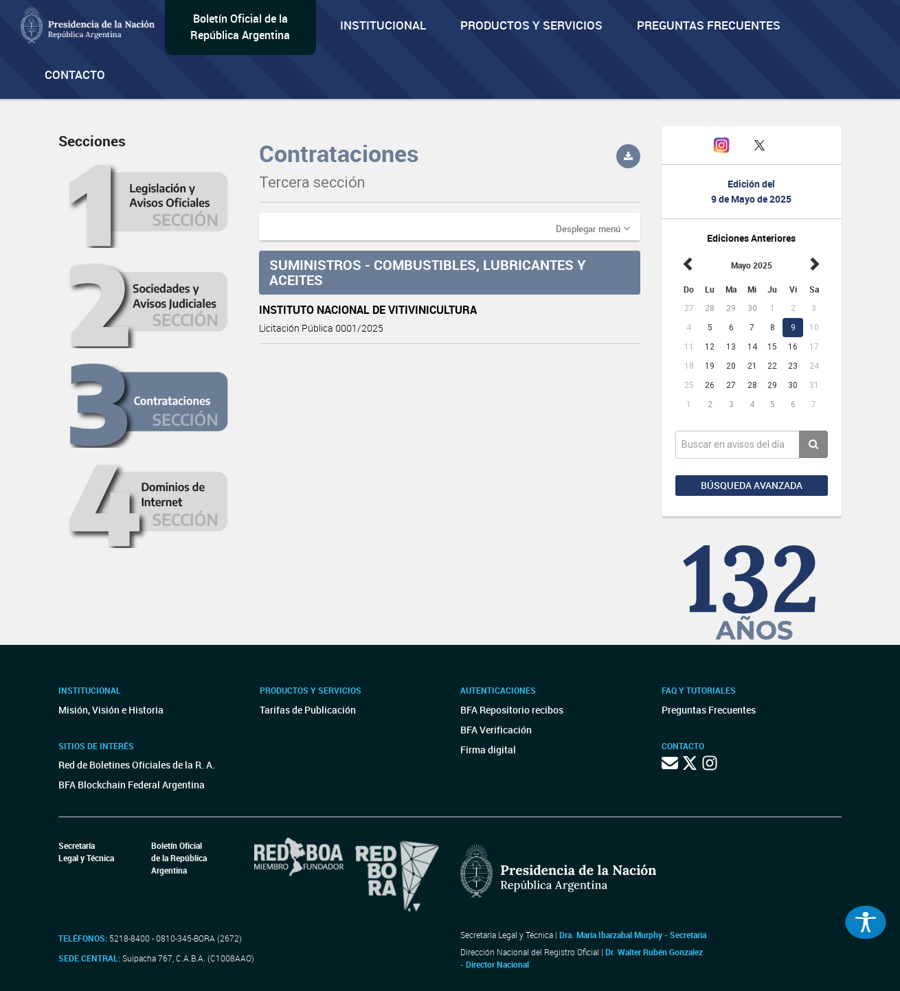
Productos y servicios (531, 25)
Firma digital (488, 749)
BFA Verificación (496, 729)
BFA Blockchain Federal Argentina (131, 784)
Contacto (75, 74)
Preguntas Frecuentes (708, 25)
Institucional (383, 25)
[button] (593, 228)
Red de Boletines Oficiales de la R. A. (136, 764)
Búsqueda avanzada (751, 485)
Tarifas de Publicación (308, 709)
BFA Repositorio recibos (511, 709)
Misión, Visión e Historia (111, 709)
